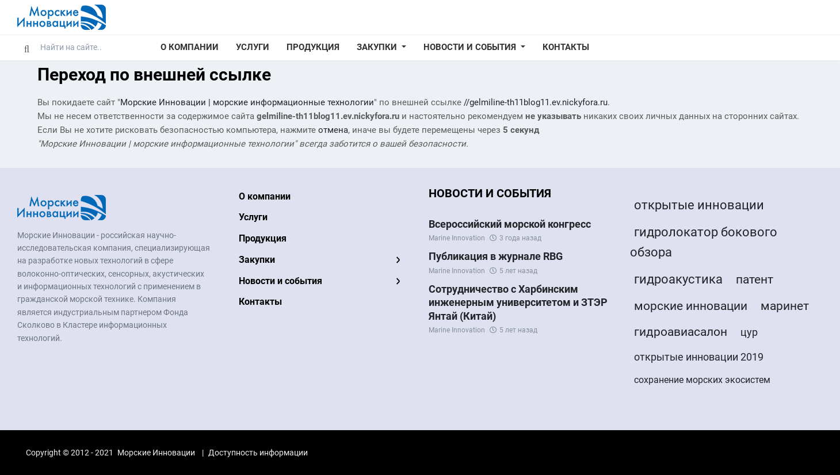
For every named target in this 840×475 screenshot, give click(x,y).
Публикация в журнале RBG (496, 256)
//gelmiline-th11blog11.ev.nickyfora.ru (536, 102)
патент (754, 279)
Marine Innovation (457, 238)
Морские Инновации (156, 452)
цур (749, 332)
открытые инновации (699, 205)
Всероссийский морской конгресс (510, 224)
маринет (785, 306)
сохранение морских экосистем (702, 379)
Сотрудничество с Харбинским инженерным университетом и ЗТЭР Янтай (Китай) (518, 302)
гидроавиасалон (680, 332)
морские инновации (690, 306)
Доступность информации (258, 452)
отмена (333, 130)
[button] (381, 47)
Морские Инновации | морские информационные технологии (247, 102)
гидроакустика (678, 279)
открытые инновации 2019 (698, 357)
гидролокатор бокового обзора (703, 242)
